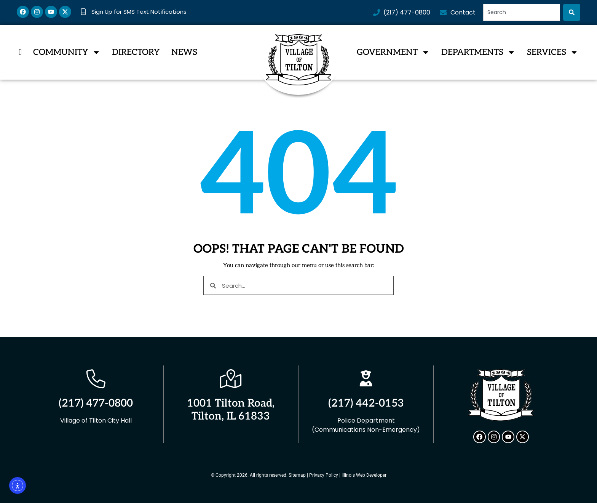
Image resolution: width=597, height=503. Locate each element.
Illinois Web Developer (364, 474)
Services (552, 52)
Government (393, 52)
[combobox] (521, 12)
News (184, 52)
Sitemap (297, 474)
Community (67, 52)
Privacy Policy (323, 474)
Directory (136, 52)
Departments (478, 52)
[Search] (571, 12)
